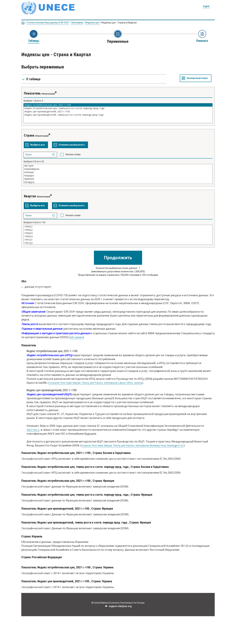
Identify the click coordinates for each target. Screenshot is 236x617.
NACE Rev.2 (33, 429)
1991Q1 (118, 239)
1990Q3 (118, 233)
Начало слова (73, 154)
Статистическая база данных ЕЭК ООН (48, 22)
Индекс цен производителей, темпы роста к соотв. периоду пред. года (118, 114)
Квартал (30, 196)
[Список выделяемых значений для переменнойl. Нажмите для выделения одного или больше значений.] (118, 113)
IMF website (76, 337)
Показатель (32, 93)
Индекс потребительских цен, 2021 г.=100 (118, 105)
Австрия (118, 165)
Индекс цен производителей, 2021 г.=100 (118, 111)
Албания (118, 172)
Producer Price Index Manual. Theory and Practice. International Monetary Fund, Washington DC (132, 445)
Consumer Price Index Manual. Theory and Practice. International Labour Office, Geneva (95, 382)
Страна (29, 135)
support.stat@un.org (118, 606)
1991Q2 (118, 243)
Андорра (118, 175)
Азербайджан (118, 169)
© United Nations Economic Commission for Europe (118, 602)
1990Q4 (118, 236)
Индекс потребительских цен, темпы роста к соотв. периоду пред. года (118, 108)
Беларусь (118, 182)
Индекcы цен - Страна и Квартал (119, 22)
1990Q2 (118, 230)
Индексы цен (92, 22)
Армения (118, 178)
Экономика (77, 22)
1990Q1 (118, 226)
